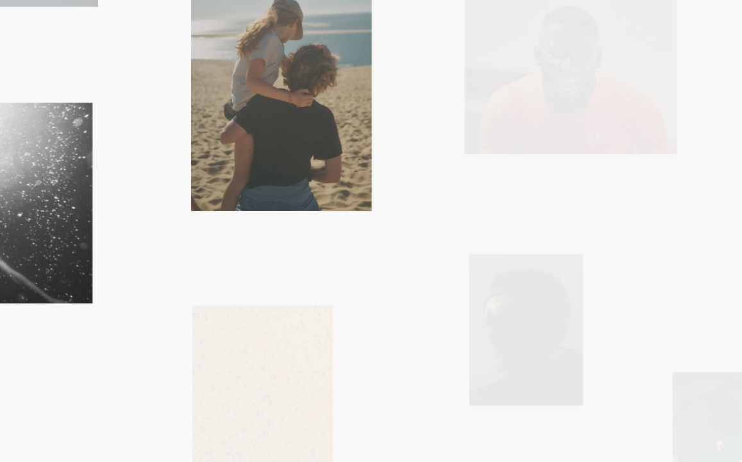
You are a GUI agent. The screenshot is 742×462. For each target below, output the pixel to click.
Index (428, 410)
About (480, 410)
